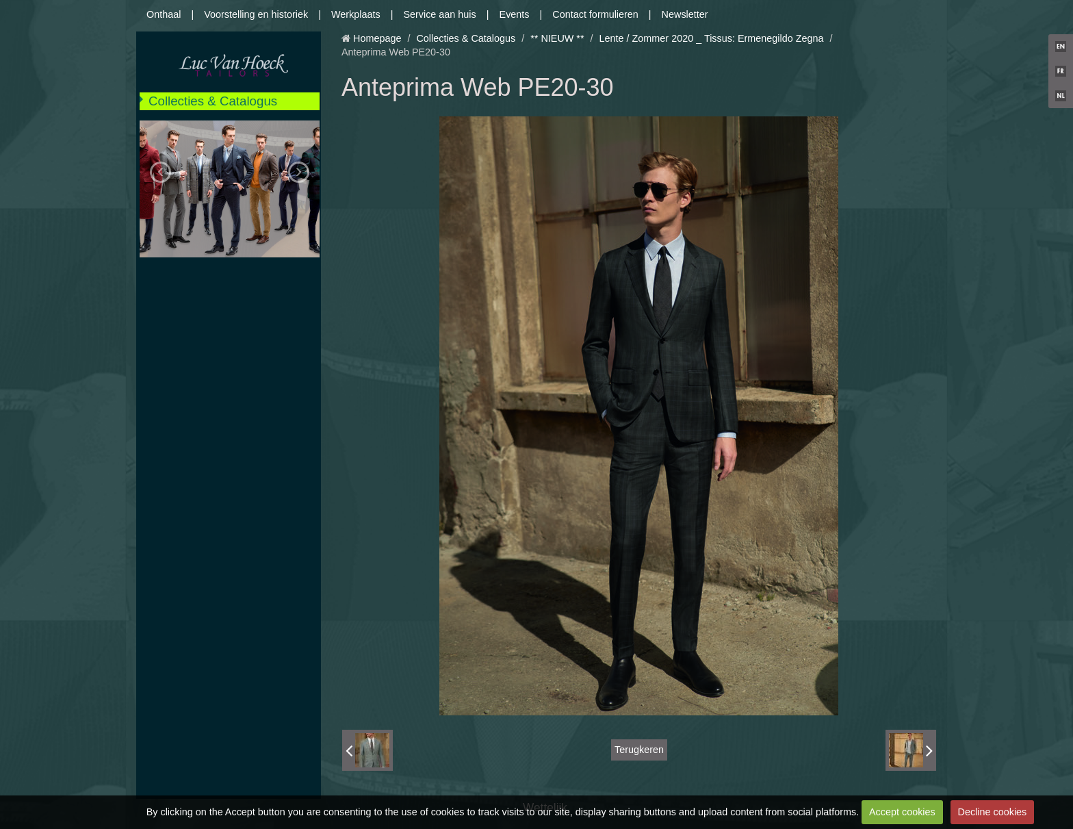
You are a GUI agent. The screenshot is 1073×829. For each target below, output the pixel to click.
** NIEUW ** (557, 38)
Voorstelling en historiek (256, 14)
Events (515, 14)
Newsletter (685, 14)
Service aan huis (439, 14)
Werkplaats (355, 14)
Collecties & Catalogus (212, 101)
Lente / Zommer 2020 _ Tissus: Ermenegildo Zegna (711, 38)
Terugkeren (639, 749)
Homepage (377, 38)
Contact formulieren (595, 14)
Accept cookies (902, 811)
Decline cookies (992, 811)
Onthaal (163, 14)
